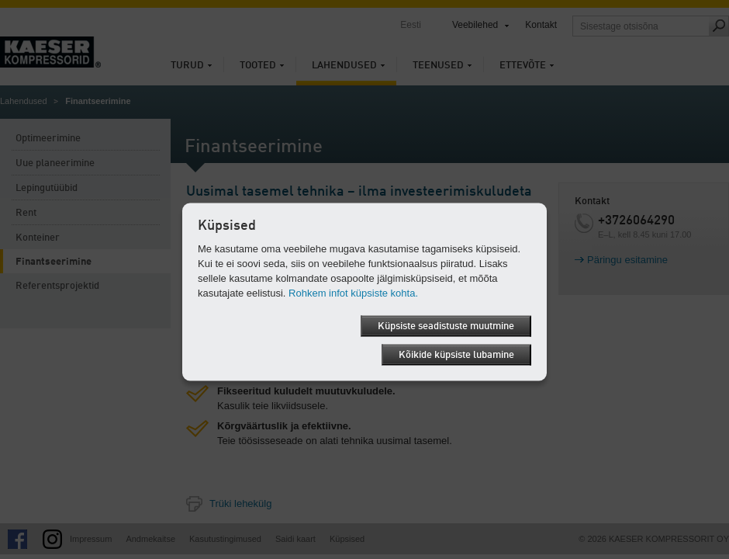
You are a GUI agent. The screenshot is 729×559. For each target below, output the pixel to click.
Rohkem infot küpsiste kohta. (353, 293)
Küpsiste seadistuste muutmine (446, 326)
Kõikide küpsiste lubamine (456, 355)
